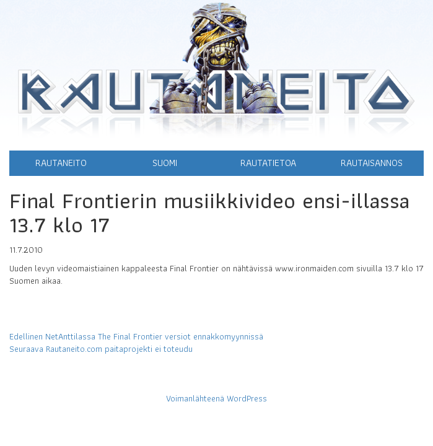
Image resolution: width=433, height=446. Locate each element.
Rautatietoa (268, 162)
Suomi (164, 162)
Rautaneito (61, 162)
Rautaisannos (372, 162)
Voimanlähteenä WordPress (216, 398)
